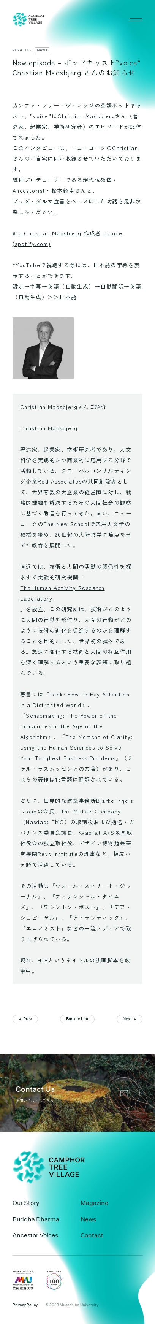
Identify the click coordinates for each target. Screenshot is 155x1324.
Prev (27, 1019)
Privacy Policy (25, 1305)
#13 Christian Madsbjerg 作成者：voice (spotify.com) (68, 238)
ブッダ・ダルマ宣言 (39, 201)
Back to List (77, 1019)
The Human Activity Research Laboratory (62, 593)
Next (127, 1019)
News (42, 50)
